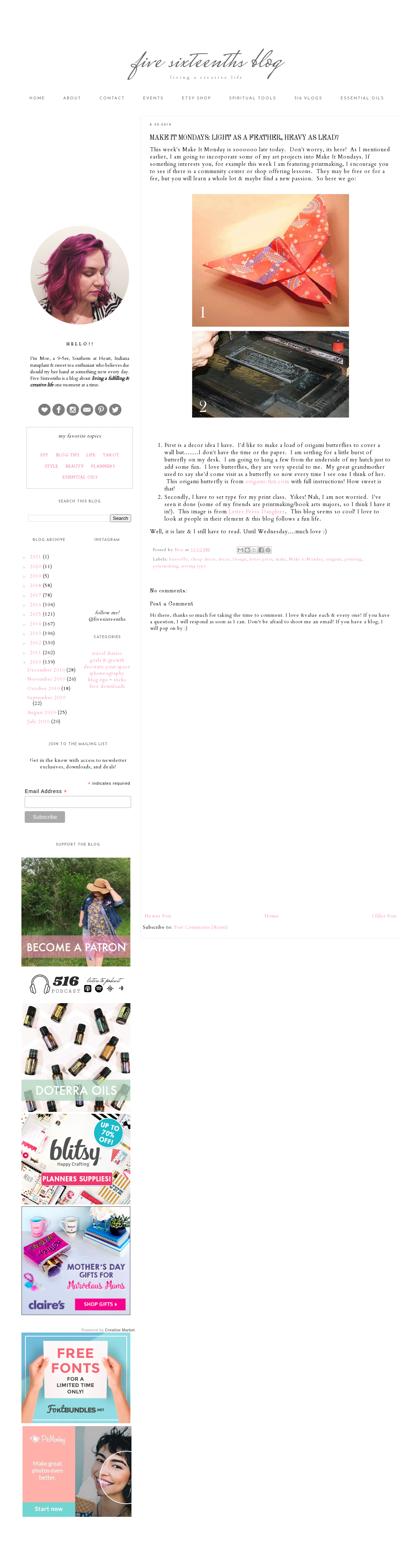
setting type (193, 566)
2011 (36, 652)
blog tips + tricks (107, 680)
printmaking (165, 566)
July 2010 (39, 721)
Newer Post (158, 916)
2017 (36, 595)
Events (153, 98)
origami (334, 559)
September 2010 (46, 697)
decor (224, 559)
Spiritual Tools (252, 98)
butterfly (178, 559)
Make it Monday (306, 559)
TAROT (111, 455)
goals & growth (107, 660)
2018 (36, 585)
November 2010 (47, 679)
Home (37, 98)
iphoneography (107, 673)
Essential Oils (362, 98)
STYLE (51, 466)
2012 (36, 643)
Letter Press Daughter (257, 511)
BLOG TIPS (67, 455)
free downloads (107, 686)
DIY (44, 455)
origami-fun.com (267, 481)
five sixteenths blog (207, 63)
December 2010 (46, 670)
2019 (36, 576)
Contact (112, 98)
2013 (36, 633)
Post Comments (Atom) (201, 927)
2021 (36, 557)
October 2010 (44, 688)
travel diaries (107, 653)
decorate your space (107, 667)
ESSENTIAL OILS (79, 477)
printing (353, 559)
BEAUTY (74, 466)
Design (240, 559)
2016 (36, 605)
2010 (36, 662)
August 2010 (42, 712)
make (281, 559)
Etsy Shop (196, 98)
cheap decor (203, 559)
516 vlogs (308, 98)
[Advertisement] (270, 852)
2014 (36, 624)
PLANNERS (103, 466)
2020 (36, 566)
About (72, 98)
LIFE (91, 455)
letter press (261, 559)
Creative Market (120, 1330)
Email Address (46, 791)
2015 (36, 614)
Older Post (384, 916)
